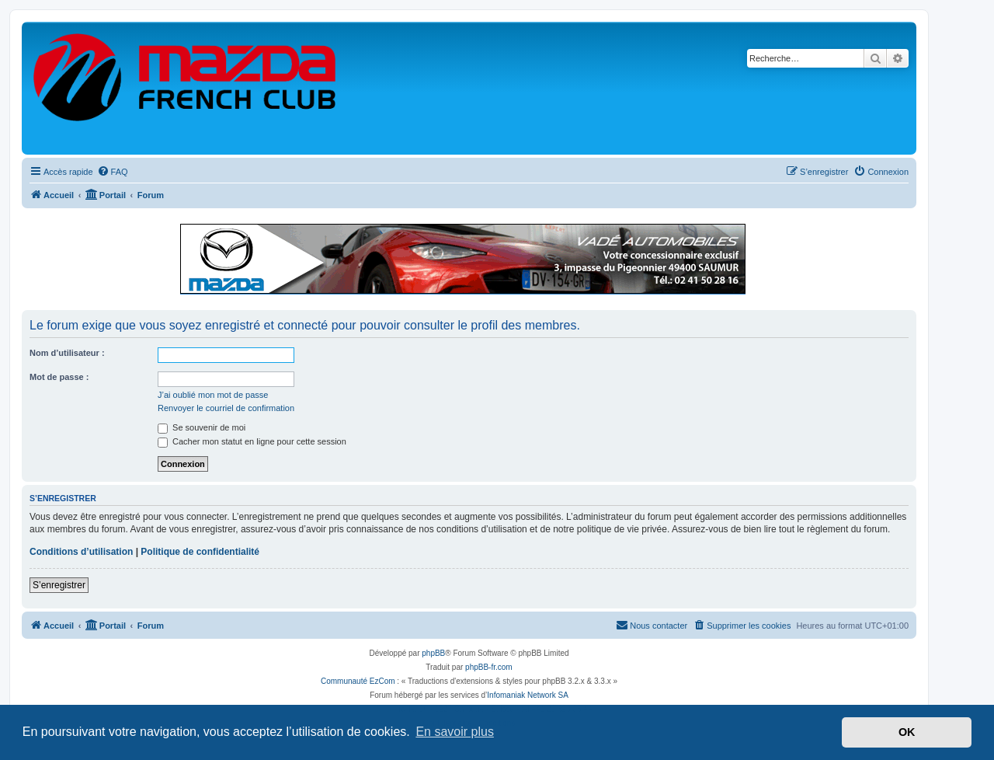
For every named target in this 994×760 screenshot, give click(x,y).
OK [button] (907, 732)
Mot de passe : (59, 377)
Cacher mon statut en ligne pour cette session (252, 441)
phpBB (433, 653)
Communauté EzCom (358, 681)
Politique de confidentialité (200, 551)
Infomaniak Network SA (527, 695)
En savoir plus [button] (454, 731)
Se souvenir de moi (201, 427)
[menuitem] (112, 171)
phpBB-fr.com (489, 667)
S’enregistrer (59, 585)
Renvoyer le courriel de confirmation (226, 408)
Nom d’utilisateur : (67, 352)
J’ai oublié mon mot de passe (213, 394)
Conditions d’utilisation (81, 551)
